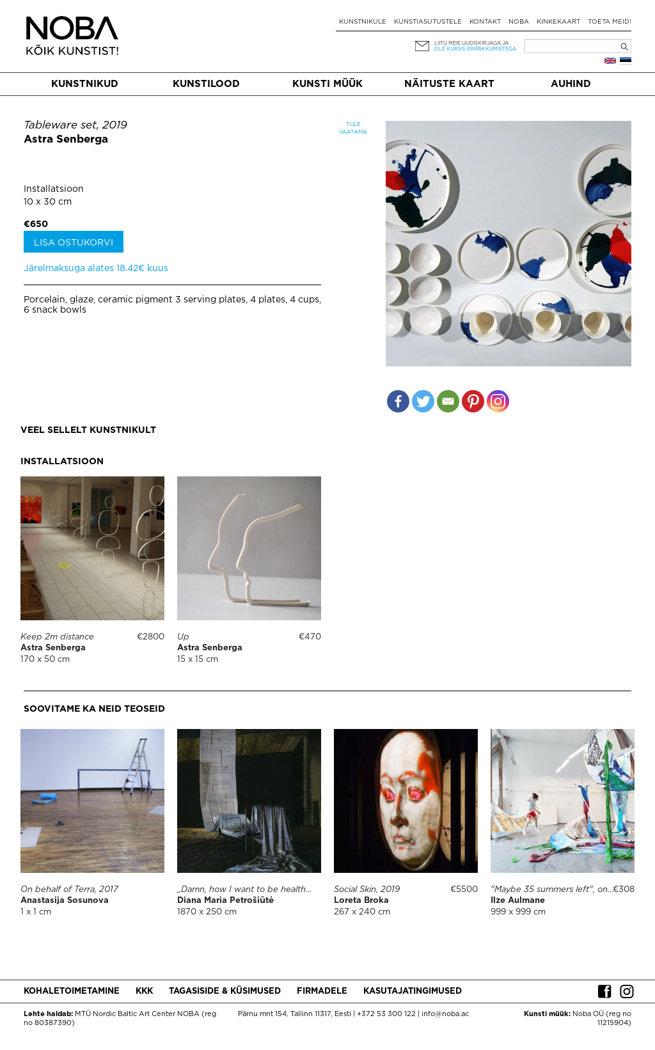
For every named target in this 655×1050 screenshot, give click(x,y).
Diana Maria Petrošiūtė (225, 900)
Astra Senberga (66, 140)
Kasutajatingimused (412, 991)
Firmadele (322, 991)
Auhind (571, 84)
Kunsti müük (327, 84)
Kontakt (485, 22)
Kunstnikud (84, 84)
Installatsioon (54, 189)
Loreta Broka (361, 900)
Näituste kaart (449, 84)
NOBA (519, 22)
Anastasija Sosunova (64, 900)
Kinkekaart (558, 22)
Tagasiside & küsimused (225, 991)
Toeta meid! (609, 22)
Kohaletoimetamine (72, 991)
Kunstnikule (362, 22)
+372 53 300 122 (386, 1014)
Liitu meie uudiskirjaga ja (471, 43)
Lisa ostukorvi (73, 243)
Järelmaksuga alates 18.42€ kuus (96, 268)
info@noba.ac (445, 1014)
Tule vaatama (353, 128)
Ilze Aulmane (518, 900)
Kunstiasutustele (428, 22)
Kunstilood (206, 84)
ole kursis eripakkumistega (475, 49)
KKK (144, 991)
